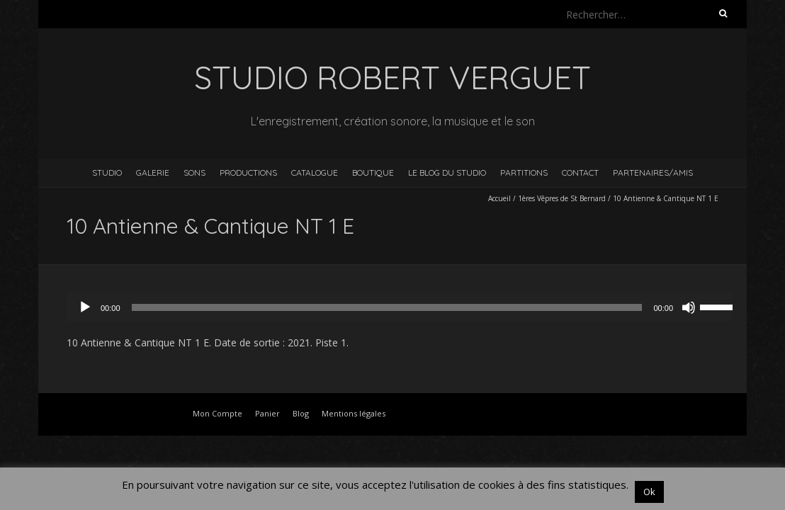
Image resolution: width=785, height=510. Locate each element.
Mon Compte (217, 413)
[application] (407, 307)
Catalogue (314, 172)
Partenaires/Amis (653, 172)
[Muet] (689, 307)
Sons (194, 172)
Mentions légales (353, 413)
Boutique (373, 172)
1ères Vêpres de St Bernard (562, 198)
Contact (580, 172)
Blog (301, 413)
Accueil (499, 198)
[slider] (387, 307)
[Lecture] (85, 307)
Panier (267, 413)
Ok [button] (649, 491)
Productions (248, 172)
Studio (107, 172)
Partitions (524, 172)
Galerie (152, 172)
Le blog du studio (447, 172)
